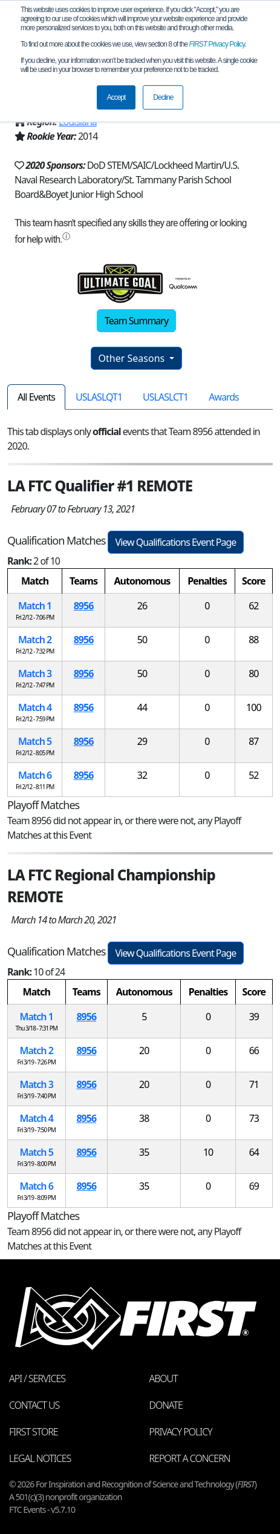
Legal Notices (40, 1458)
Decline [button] (163, 97)
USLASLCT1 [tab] (165, 397)
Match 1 (34, 605)
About (163, 1378)
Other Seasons (133, 358)
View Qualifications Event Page (176, 542)
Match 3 (34, 673)
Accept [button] (116, 97)
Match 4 (34, 707)
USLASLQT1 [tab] (99, 397)
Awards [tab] (224, 397)
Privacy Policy (217, 44)
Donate (166, 1405)
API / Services (37, 1378)
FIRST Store (33, 1431)
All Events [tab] (36, 397)
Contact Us (34, 1405)
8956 (84, 605)
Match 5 (34, 741)
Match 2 (34, 639)
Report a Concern (189, 1458)
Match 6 (34, 775)
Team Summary (136, 320)
